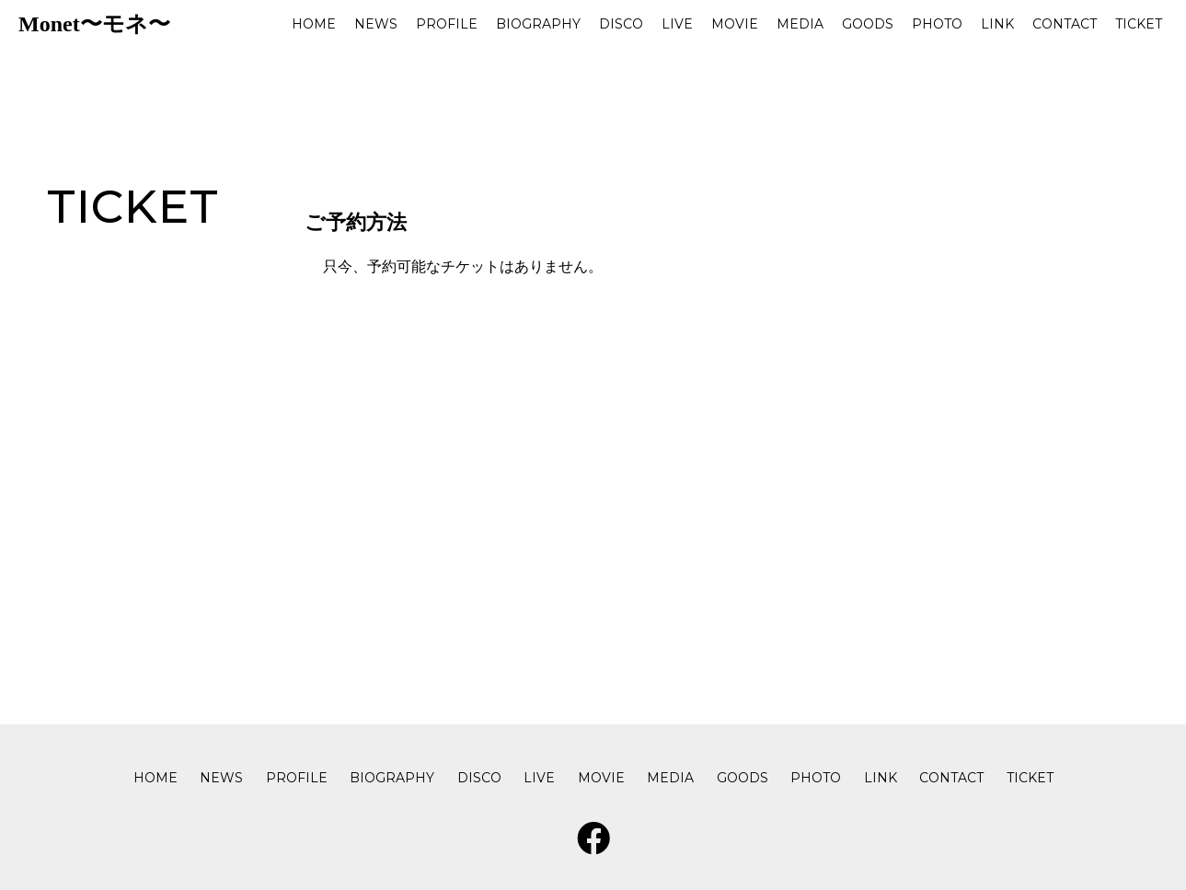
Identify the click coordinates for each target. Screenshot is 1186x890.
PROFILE (447, 23)
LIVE (677, 23)
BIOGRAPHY (538, 23)
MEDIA (800, 23)
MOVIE (734, 23)
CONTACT (1064, 23)
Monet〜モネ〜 (94, 24)
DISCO (621, 23)
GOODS (867, 23)
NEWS (375, 23)
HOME (314, 23)
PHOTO (937, 23)
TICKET (1138, 23)
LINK (997, 23)
